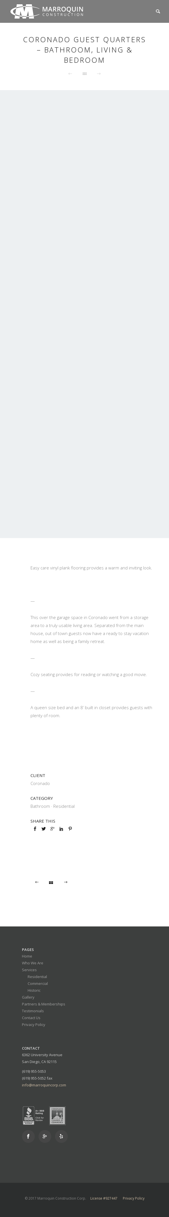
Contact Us (31, 1017)
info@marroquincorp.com (44, 1085)
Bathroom (40, 806)
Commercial (38, 983)
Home (27, 956)
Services (29, 969)
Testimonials (33, 1010)
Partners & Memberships (43, 1004)
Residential (64, 806)
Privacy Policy (33, 1024)
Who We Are (32, 963)
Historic (34, 990)
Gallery (28, 997)
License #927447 (103, 1198)
